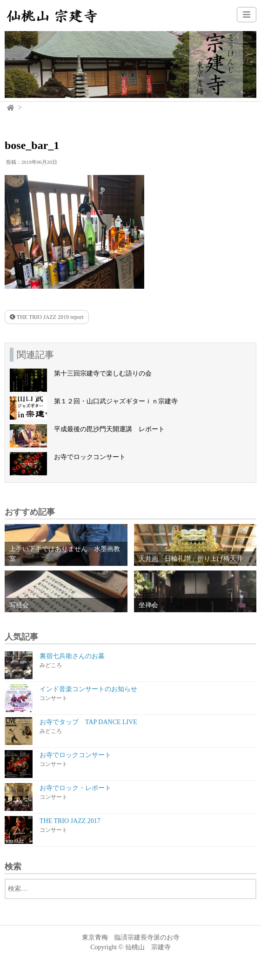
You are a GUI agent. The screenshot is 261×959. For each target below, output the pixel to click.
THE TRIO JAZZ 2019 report (47, 317)
